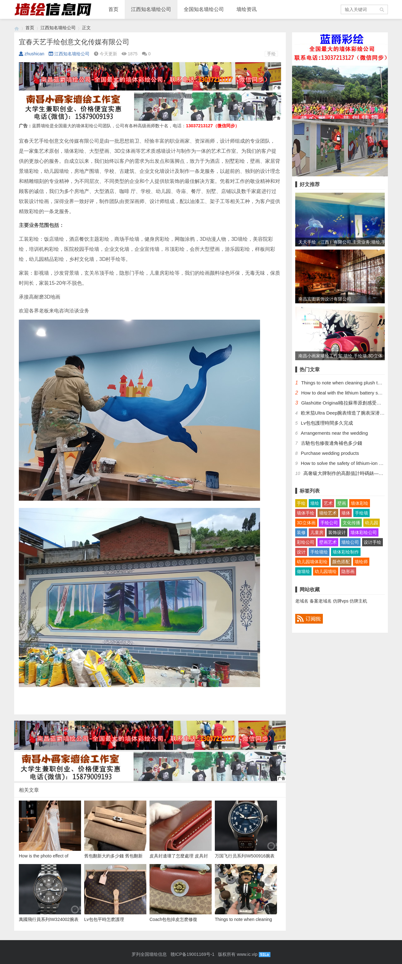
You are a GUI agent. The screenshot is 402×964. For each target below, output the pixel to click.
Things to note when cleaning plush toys (343, 382)
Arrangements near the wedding (334, 433)
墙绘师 (361, 561)
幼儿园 (371, 522)
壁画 (341, 503)
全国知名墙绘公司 (204, 9)
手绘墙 (361, 512)
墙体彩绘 (359, 503)
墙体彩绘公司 (363, 532)
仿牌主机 (358, 600)
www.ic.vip (247, 954)
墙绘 (314, 503)
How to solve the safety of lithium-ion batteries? (350, 463)
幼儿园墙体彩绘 (312, 561)
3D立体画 (306, 522)
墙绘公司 (350, 542)
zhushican (31, 53)
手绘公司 (329, 522)
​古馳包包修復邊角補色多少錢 (331, 443)
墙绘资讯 (246, 9)
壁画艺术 (328, 542)
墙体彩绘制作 (346, 551)
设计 (301, 551)
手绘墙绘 (319, 551)
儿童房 (316, 532)
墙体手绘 (305, 512)
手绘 (271, 53)
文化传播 (351, 522)
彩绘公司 (305, 542)
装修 (301, 532)
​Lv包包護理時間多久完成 (327, 423)
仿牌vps (341, 600)
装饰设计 (337, 532)
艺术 (328, 503)
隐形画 (348, 571)
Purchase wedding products (330, 453)
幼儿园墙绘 (326, 571)
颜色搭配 (341, 561)
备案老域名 (321, 600)
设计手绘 (372, 542)
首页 (113, 9)
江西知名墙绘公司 (151, 9)
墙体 (345, 512)
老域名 (301, 600)
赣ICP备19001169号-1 (193, 954)
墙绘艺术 (328, 512)
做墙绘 (303, 571)
